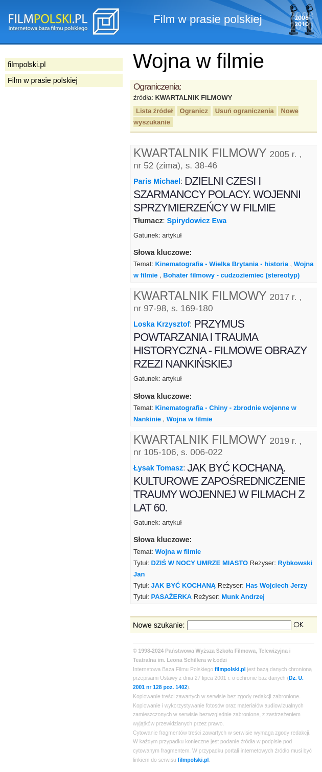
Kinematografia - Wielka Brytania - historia (221, 264)
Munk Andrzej (243, 597)
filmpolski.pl (230, 669)
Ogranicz (194, 111)
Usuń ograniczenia (244, 111)
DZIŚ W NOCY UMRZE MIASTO (199, 563)
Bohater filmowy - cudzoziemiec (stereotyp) (231, 275)
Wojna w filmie (190, 419)
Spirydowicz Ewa (197, 221)
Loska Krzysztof (161, 324)
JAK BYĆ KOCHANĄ (183, 585)
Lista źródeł (154, 111)
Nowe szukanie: (159, 625)
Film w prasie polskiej (43, 80)
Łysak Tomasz (158, 468)
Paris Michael (156, 181)
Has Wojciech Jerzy (277, 585)
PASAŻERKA (171, 597)
